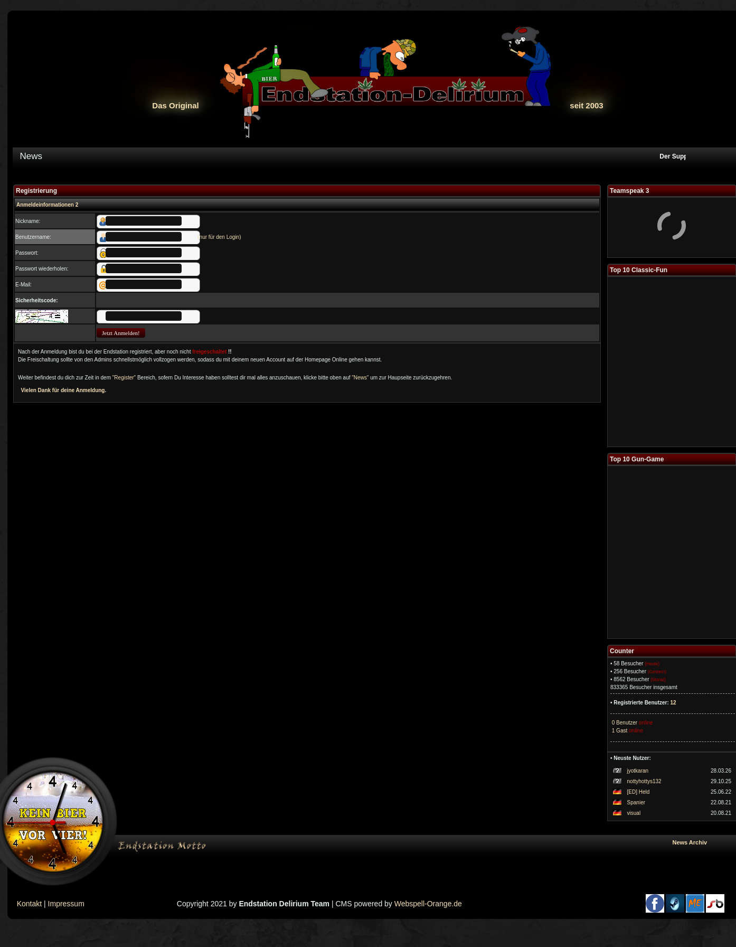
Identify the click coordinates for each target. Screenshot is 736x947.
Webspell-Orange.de (428, 903)
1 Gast (618, 731)
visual (634, 813)
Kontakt (29, 903)
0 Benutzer (623, 723)
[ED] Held (638, 792)
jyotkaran (638, 771)
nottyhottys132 (644, 781)
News (31, 156)
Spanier (636, 802)
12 (673, 702)
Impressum (66, 903)
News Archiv (702, 842)
